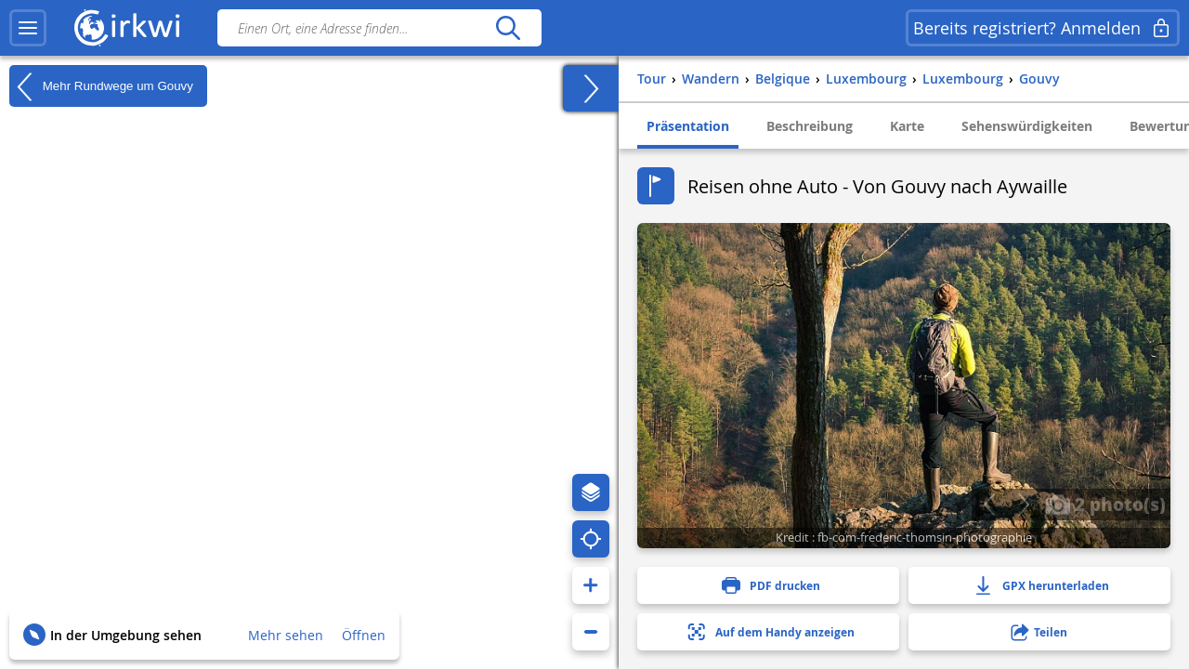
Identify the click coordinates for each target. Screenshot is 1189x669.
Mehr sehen (285, 635)
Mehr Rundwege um (101, 86)
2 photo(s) (1105, 504)
